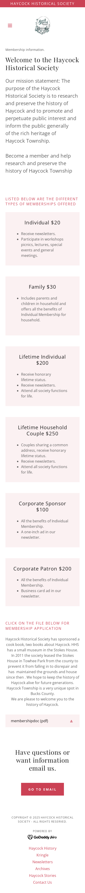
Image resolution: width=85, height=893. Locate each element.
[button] (11, 25)
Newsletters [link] (42, 861)
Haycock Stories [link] (42, 875)
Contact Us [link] (42, 882)
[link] (42, 25)
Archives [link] (42, 868)
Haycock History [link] (42, 848)
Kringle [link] (42, 855)
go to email (42, 789)
